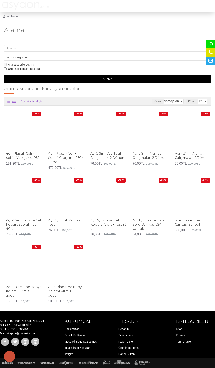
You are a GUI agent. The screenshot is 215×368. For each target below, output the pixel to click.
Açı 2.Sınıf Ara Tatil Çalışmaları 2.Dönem (107, 148)
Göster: (193, 93)
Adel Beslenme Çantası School (187, 215)
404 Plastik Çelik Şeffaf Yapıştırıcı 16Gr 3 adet (65, 150)
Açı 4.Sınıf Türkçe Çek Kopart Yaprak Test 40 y (24, 217)
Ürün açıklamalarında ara (22, 61)
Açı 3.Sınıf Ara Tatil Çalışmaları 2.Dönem (150, 148)
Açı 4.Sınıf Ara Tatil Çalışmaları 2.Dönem (192, 148)
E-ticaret (106, 362)
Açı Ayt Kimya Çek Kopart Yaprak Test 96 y (108, 217)
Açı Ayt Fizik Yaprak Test (64, 215)
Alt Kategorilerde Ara (19, 57)
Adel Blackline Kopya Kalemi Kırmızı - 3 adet (23, 283)
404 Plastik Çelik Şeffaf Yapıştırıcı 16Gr (23, 148)
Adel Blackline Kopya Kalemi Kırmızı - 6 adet (66, 283)
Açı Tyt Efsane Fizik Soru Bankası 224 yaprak (148, 217)
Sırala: (153, 93)
